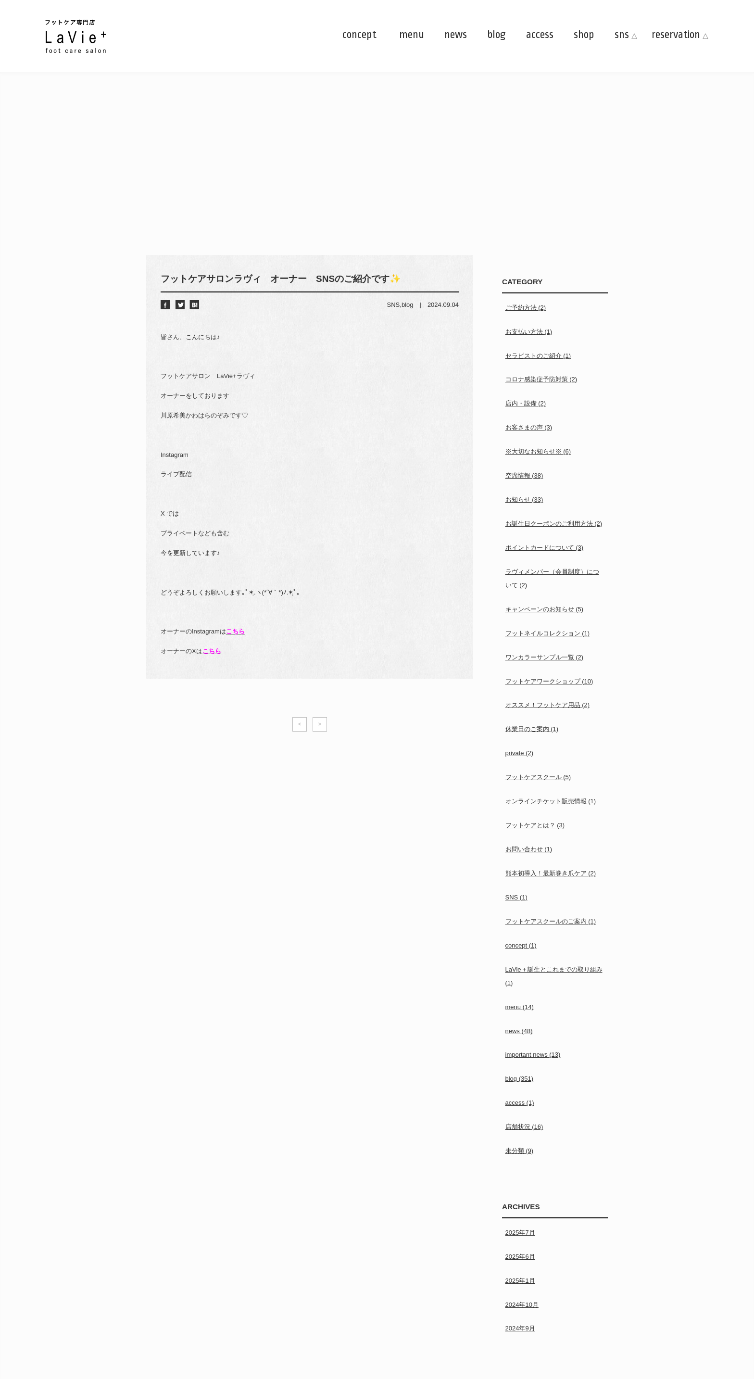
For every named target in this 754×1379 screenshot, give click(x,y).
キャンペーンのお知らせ (544, 609)
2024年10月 (522, 1304)
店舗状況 (524, 1126)
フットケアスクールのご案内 (550, 921)
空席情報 (524, 475)
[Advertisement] (377, 182)
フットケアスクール (538, 777)
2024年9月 (520, 1328)
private (519, 753)
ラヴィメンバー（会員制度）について (552, 578)
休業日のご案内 (532, 729)
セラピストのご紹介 (538, 355)
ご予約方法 (525, 307)
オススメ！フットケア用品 (547, 704)
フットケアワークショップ (549, 681)
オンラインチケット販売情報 (550, 801)
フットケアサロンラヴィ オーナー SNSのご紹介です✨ (281, 279)
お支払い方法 (529, 331)
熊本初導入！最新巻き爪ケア (550, 873)
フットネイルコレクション (547, 633)
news (455, 34)
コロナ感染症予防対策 (541, 379)
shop (584, 34)
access (539, 34)
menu (411, 34)
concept (359, 34)
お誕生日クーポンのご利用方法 (554, 523)
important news (533, 1054)
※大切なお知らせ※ (538, 451)
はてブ (194, 304)
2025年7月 (520, 1232)
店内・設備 (525, 403)
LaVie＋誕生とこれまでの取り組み (554, 976)
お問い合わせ (529, 849)
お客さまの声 (529, 427)
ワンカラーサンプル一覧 (544, 657)
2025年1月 (520, 1280)
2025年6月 (520, 1256)
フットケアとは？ (535, 825)
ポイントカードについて (544, 547)
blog (496, 34)
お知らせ (524, 499)
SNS (393, 304)
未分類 (519, 1150)
